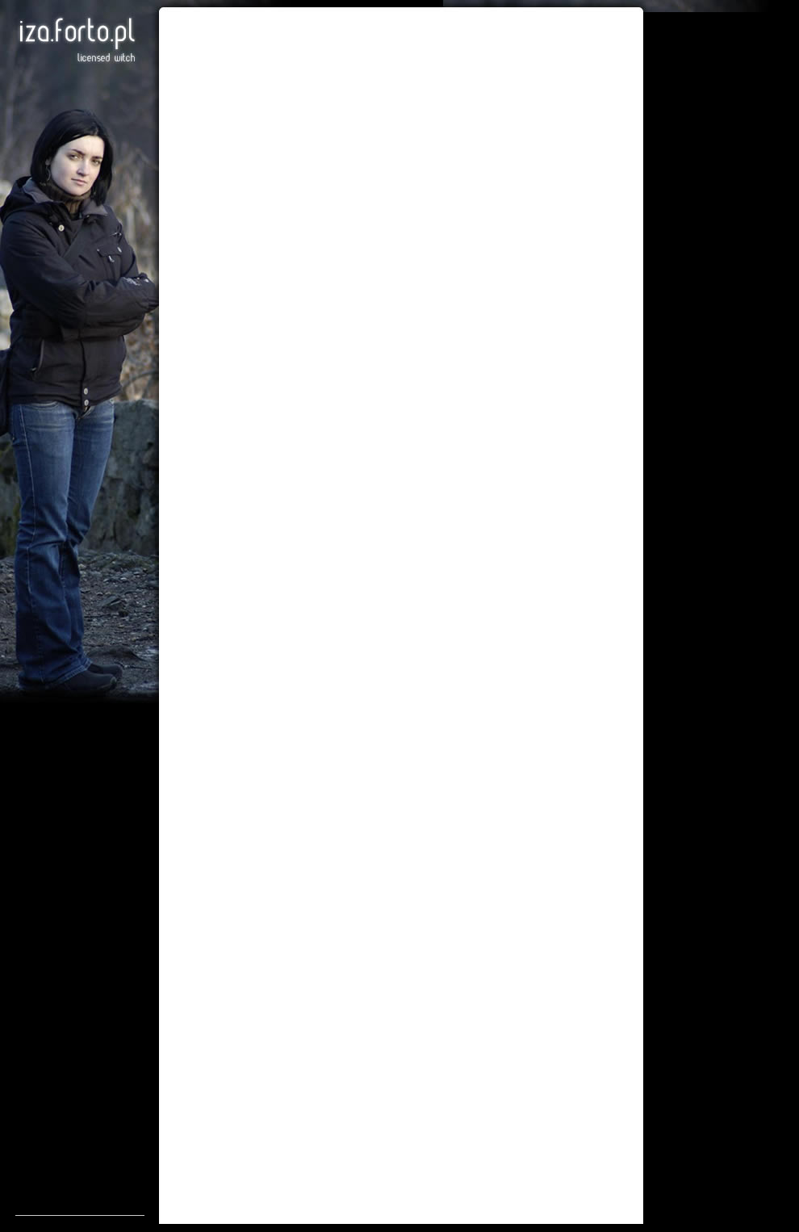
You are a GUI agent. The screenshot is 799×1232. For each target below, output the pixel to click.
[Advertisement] (79, 973)
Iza (76, 40)
